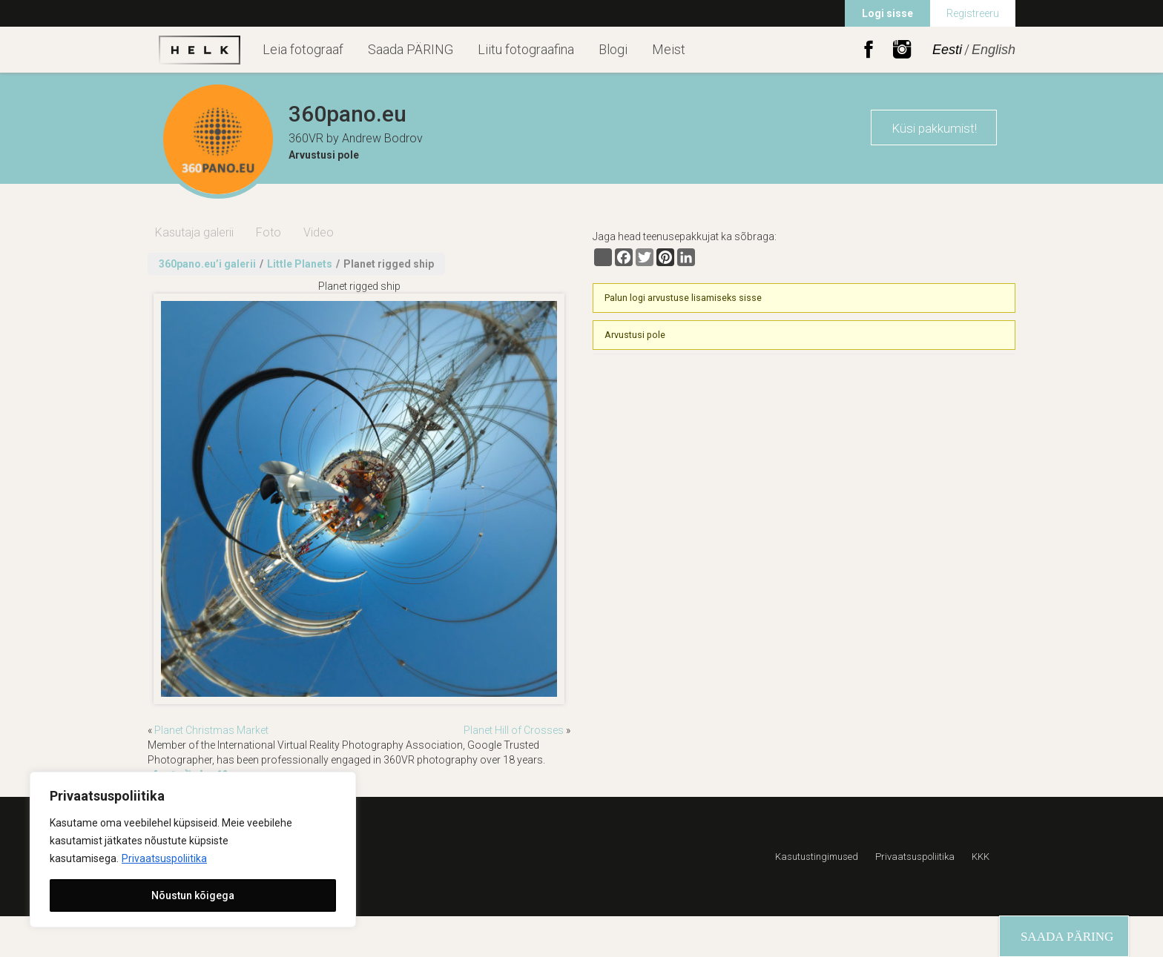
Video (318, 232)
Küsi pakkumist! (934, 128)
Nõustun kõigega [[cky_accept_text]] (192, 895)
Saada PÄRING (410, 49)
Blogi (613, 49)
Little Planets (299, 264)
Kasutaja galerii (194, 232)
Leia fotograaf (303, 49)
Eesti (947, 49)
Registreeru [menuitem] (972, 13)
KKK (980, 856)
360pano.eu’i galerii (207, 264)
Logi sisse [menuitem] (887, 13)
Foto (268, 232)
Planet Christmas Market (211, 730)
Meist (668, 49)
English (993, 49)
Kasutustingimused (816, 856)
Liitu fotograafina (526, 49)
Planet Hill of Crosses (514, 730)
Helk (199, 50)
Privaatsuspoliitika (164, 858)
